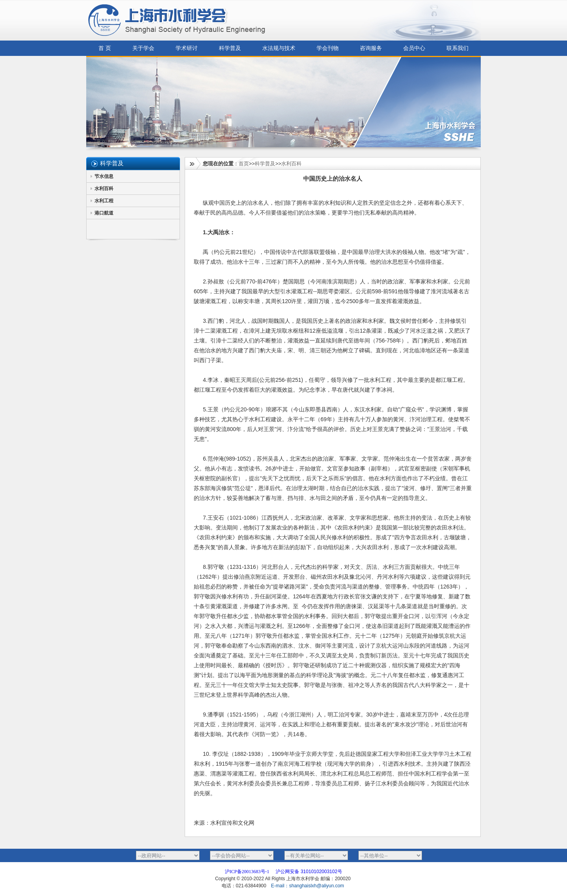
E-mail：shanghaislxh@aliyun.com (308, 885)
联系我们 (458, 48)
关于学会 (143, 48)
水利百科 (103, 188)
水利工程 (103, 201)
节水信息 (103, 176)
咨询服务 (371, 48)
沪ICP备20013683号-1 (247, 871)
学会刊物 (328, 48)
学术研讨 (187, 48)
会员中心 (414, 48)
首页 (244, 164)
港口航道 (103, 213)
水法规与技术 (278, 48)
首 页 (104, 48)
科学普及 (230, 48)
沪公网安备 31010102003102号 (309, 871)
